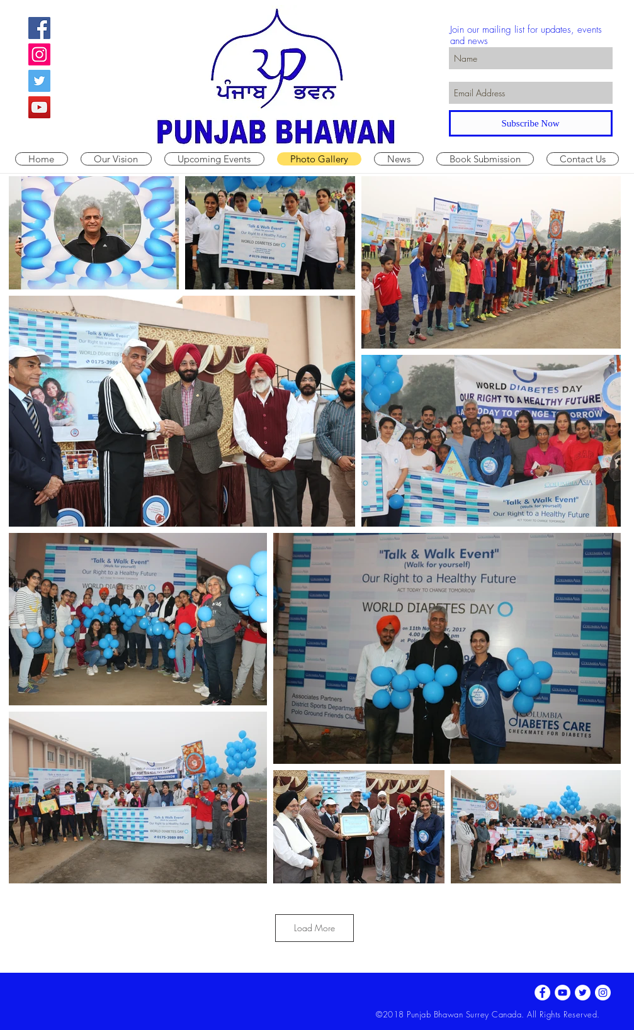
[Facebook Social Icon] (39, 28)
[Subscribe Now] (531, 123)
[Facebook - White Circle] (542, 992)
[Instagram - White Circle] (603, 992)
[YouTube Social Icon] (39, 107)
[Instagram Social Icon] (39, 54)
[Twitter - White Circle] (583, 992)
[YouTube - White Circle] (562, 992)
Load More (314, 928)
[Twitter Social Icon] (39, 81)
